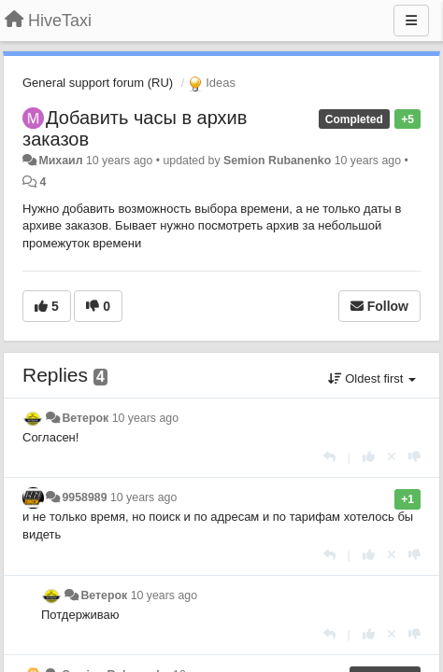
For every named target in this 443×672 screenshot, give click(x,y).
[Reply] (329, 457)
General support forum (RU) (97, 83)
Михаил (60, 160)
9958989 (84, 497)
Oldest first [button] (372, 378)
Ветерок (85, 418)
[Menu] (411, 20)
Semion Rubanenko (277, 160)
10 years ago (145, 418)
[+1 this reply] (369, 457)
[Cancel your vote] (391, 457)
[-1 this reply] (414, 457)
